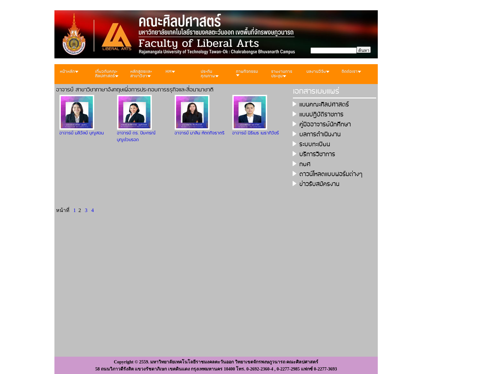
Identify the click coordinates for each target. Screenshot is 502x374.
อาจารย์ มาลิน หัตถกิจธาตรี (199, 133)
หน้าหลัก (69, 72)
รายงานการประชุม (281, 74)
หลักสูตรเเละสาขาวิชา (141, 74)
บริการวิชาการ (317, 154)
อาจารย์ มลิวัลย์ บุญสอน (81, 133)
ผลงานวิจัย (317, 72)
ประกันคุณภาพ (210, 74)
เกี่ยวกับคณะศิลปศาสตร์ (106, 74)
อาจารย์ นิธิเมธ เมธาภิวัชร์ (255, 133)
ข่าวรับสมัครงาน (319, 184)
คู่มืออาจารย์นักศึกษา (325, 124)
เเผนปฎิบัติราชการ (321, 114)
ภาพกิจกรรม (247, 72)
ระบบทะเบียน (314, 144)
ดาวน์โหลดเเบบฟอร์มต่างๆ (331, 174)
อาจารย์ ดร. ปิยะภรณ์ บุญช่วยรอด (136, 136)
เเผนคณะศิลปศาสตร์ (324, 104)
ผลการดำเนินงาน (320, 134)
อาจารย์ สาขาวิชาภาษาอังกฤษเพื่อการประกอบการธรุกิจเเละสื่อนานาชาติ (135, 90)
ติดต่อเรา (351, 72)
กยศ (305, 164)
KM (170, 72)
